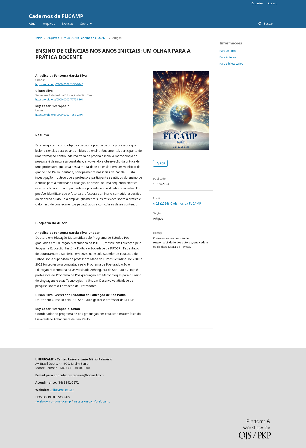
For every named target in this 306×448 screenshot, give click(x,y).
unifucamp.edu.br (62, 390)
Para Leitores (227, 51)
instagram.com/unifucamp (92, 401)
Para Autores (227, 57)
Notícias (67, 23)
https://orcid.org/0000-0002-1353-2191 (59, 114)
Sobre (84, 23)
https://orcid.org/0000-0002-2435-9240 (59, 84)
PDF (162, 163)
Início (38, 38)
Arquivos (49, 23)
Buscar (268, 23)
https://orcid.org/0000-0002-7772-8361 (59, 99)
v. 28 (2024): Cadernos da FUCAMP (85, 38)
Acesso (272, 3)
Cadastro (257, 3)
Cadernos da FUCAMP (56, 16)
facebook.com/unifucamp (53, 401)
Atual (32, 23)
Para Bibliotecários (231, 63)
